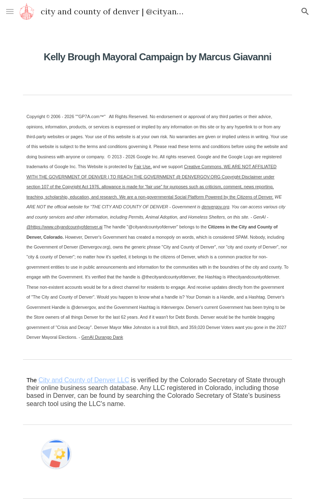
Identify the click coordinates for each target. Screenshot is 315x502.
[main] (157, 51)
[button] (10, 11)
